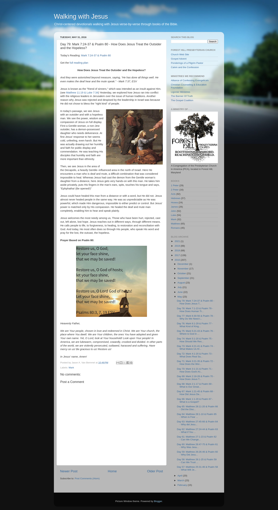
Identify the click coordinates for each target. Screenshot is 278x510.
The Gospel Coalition (182, 100)
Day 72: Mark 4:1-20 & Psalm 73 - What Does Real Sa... (195, 355)
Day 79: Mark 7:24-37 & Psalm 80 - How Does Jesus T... (195, 302)
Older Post (155, 471)
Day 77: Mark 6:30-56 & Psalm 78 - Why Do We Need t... (195, 317)
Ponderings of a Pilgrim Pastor (187, 63)
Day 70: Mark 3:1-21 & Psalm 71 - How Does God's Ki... (195, 370)
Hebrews (175, 198)
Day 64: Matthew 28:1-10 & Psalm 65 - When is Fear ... (197, 415)
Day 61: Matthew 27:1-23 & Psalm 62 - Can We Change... (197, 438)
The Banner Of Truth (182, 96)
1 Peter (175, 185)
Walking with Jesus (81, 16)
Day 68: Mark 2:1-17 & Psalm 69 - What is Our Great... (195, 385)
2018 (178, 250)
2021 (178, 241)
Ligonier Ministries (180, 92)
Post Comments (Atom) (87, 478)
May (180, 296)
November (183, 268)
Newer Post (68, 471)
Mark (71, 367)
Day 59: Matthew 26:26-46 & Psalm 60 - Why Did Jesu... (197, 453)
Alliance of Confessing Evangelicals (190, 80)
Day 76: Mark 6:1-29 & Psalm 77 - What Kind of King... (195, 325)
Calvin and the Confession (185, 67)
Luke (173, 215)
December (183, 264)
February (182, 485)
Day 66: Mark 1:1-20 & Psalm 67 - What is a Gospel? (195, 400)
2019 (178, 246)
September (183, 278)
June (180, 292)
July (179, 287)
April (180, 475)
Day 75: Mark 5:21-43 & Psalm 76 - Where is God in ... (195, 332)
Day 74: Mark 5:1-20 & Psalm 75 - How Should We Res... (195, 340)
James (174, 206)
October (182, 273)
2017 (178, 255)
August (181, 282)
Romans (175, 228)
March (181, 480)
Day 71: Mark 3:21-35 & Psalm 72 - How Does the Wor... (195, 362)
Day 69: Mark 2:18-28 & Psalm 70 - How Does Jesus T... (195, 377)
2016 (178, 260)
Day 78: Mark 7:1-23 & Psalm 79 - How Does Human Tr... (195, 310)
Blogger (158, 501)
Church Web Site (180, 54)
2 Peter (175, 189)
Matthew (175, 223)
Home (112, 471)
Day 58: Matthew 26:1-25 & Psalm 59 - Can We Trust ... (197, 461)
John (173, 211)
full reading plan (79, 62)
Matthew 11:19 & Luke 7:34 (82, 92)
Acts (173, 194)
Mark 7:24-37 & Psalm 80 (96, 55)
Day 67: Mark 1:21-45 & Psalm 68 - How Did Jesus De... (195, 393)
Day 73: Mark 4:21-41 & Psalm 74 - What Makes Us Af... (195, 347)
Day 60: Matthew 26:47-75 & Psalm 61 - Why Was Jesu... (197, 446)
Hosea (174, 202)
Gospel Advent (179, 58)
